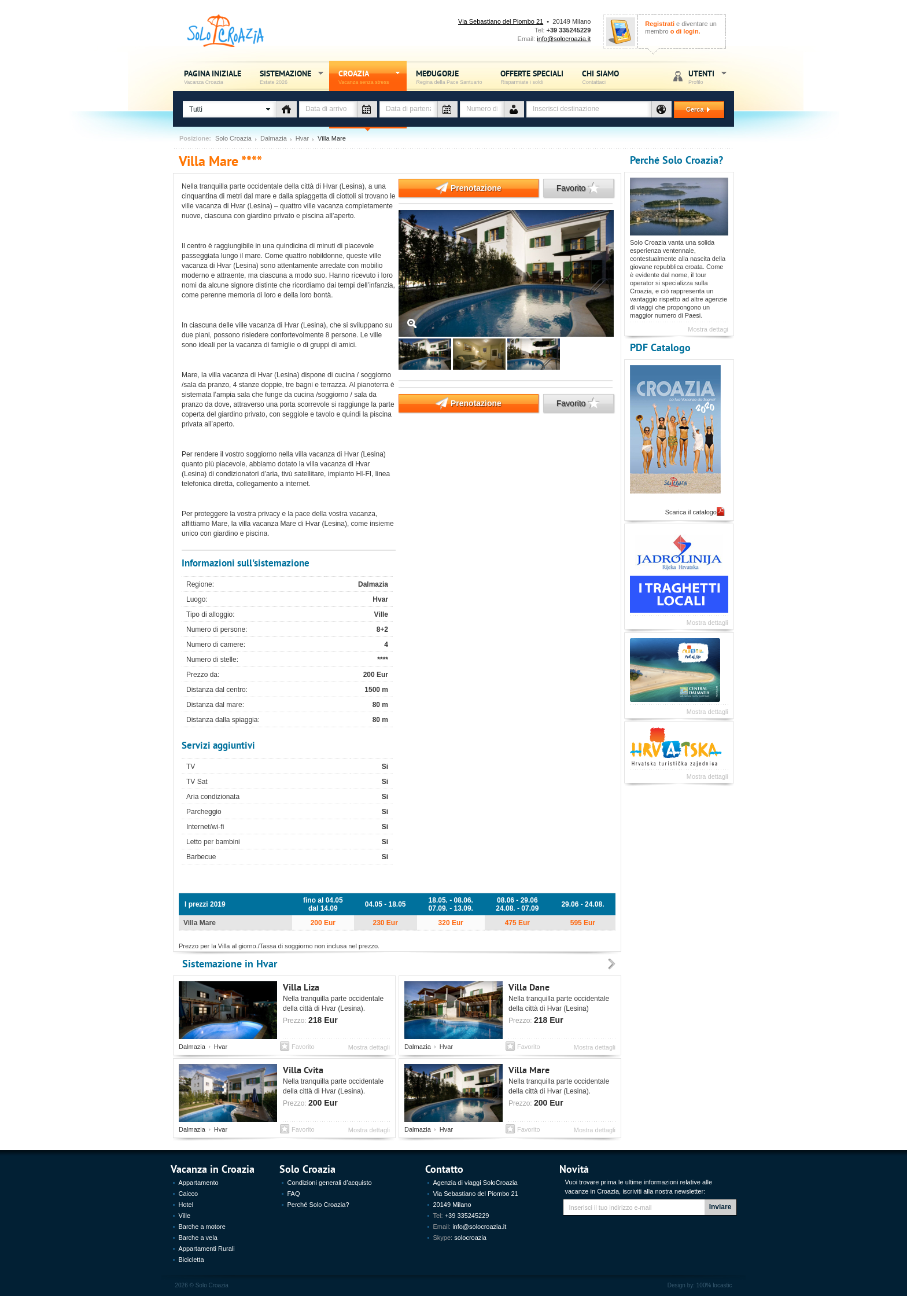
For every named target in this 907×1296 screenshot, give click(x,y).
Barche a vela (198, 1237)
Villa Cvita (303, 1069)
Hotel (186, 1204)
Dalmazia (273, 138)
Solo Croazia (233, 138)
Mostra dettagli (369, 1047)
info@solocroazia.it (564, 38)
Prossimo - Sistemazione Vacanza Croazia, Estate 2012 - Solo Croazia (612, 964)
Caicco (188, 1193)
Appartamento (199, 1182)
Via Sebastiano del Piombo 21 (500, 21)
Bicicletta (191, 1259)
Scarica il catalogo (691, 512)
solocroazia (470, 1237)
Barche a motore (202, 1226)
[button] (229, 109)
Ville (185, 1215)
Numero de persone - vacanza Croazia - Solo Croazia (514, 109)
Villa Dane (529, 987)
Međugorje (449, 77)
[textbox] (588, 109)
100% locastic (714, 1285)
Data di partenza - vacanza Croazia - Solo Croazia (447, 109)
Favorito (571, 188)
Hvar (302, 138)
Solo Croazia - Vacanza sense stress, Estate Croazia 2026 (225, 30)
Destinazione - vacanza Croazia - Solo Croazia (661, 109)
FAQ (293, 1193)
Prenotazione (450, 188)
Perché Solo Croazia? (676, 159)
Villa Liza (301, 987)
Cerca (693, 109)
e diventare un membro (681, 27)
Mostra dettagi (708, 329)
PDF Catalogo (660, 346)
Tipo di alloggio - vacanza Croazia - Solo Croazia (286, 109)
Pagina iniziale (212, 77)
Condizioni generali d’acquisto (329, 1182)
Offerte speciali (531, 77)
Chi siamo (600, 77)
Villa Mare (529, 1069)
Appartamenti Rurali (207, 1248)
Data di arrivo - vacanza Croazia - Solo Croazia (367, 109)
